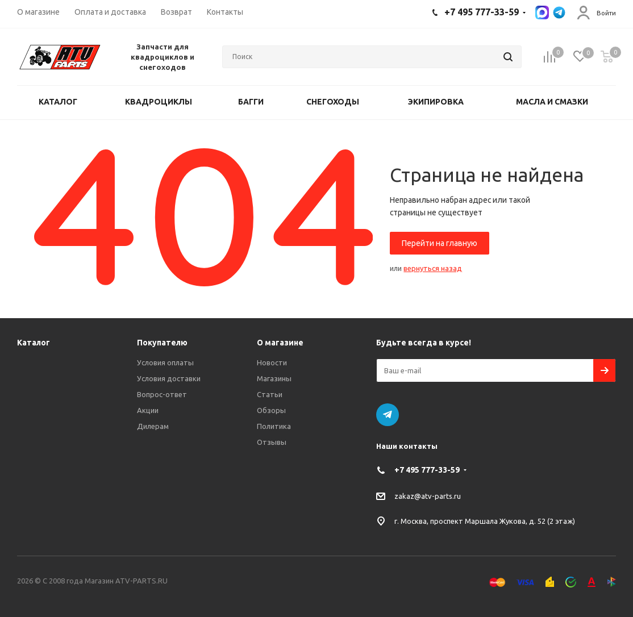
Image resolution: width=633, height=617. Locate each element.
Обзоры (271, 410)
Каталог (33, 342)
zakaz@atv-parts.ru (427, 496)
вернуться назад (432, 268)
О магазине (280, 342)
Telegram (387, 414)
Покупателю (162, 342)
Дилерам (153, 426)
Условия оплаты (165, 362)
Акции (148, 410)
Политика (274, 426)
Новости (272, 362)
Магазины (274, 378)
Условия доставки (169, 378)
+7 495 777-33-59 (427, 469)
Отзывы (271, 442)
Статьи (269, 394)
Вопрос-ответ (162, 394)
